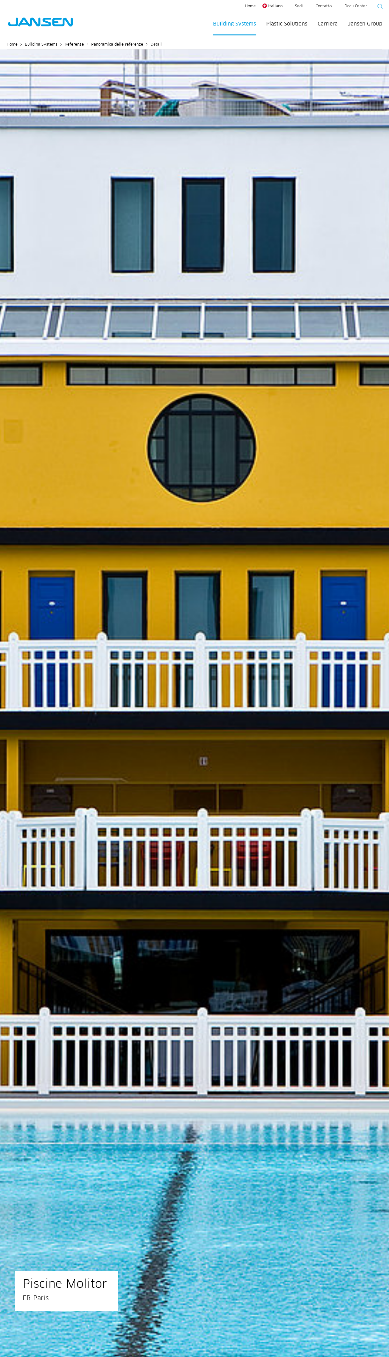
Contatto (324, 6)
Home (250, 6)
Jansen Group (365, 23)
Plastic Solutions (286, 23)
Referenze (74, 45)
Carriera (328, 23)
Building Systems (234, 23)
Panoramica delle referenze (117, 45)
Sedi (299, 6)
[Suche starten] (378, 7)
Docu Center (355, 6)
